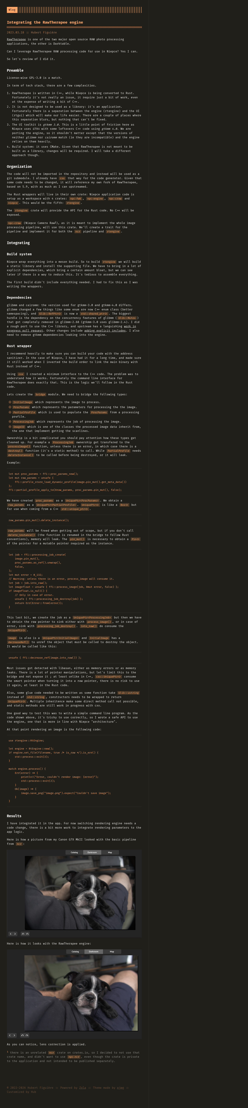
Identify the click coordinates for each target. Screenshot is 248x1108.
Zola (82, 1087)
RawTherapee (16, 39)
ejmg (120, 1087)
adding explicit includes (105, 330)
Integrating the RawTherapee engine (45, 22)
